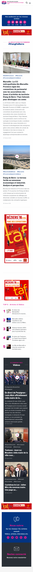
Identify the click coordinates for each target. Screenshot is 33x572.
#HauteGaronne (10, 444)
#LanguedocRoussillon (12, 387)
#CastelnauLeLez (10, 479)
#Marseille (18, 75)
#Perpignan (8, 389)
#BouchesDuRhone (9, 171)
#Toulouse (8, 447)
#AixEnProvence (8, 75)
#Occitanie (20, 444)
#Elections (16, 447)
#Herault (21, 479)
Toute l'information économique (15, 2)
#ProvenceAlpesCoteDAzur (12, 78)
